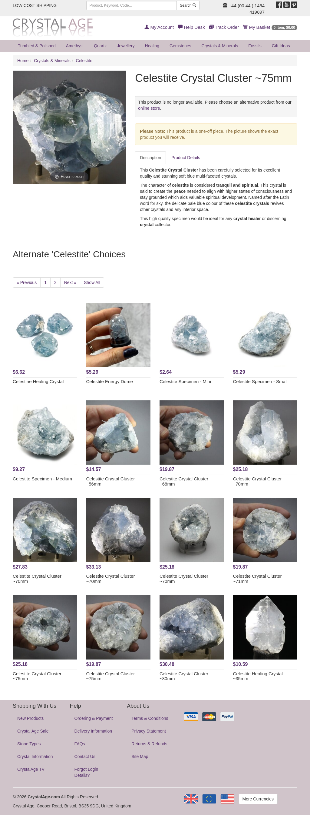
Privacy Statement (148, 731)
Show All (92, 282)
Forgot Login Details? (86, 772)
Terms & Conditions (149, 718)
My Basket (270, 27)
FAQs (79, 743)
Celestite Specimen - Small (260, 381)
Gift (281, 45)
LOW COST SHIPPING (35, 5)
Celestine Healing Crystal (38, 381)
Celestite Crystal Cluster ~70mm (257, 481)
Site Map (139, 756)
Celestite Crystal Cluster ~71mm (257, 578)
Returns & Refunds (149, 743)
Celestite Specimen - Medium (42, 478)
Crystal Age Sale (33, 731)
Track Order (224, 27)
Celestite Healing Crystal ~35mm (258, 676)
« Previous (27, 282)
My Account (159, 27)
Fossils (255, 45)
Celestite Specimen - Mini (185, 381)
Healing (152, 45)
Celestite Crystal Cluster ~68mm (184, 481)
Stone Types (29, 743)
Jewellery (125, 45)
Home (22, 60)
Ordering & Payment (93, 718)
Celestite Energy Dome (109, 381)
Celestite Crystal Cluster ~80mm (184, 676)
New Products (30, 718)
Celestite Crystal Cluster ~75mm (37, 676)
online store (149, 108)
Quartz (100, 45)
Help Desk (191, 27)
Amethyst (75, 45)
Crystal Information (35, 756)
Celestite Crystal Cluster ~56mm (110, 481)
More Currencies (258, 799)
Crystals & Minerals (220, 45)
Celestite (84, 60)
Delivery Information (93, 731)
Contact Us (84, 756)
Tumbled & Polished (37, 45)
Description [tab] (150, 157)
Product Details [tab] (185, 157)
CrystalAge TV (31, 769)
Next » (70, 282)
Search (188, 5)
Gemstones (180, 45)
